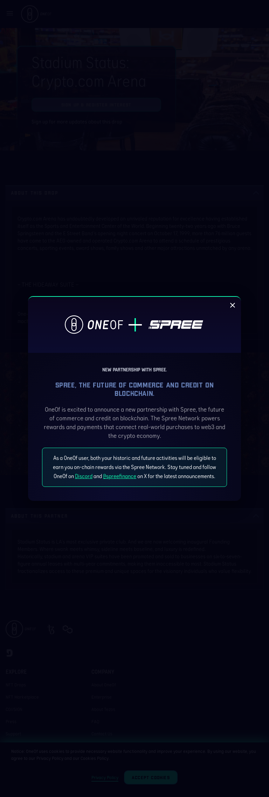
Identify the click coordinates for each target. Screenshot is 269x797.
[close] (232, 305)
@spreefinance (119, 476)
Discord (83, 476)
